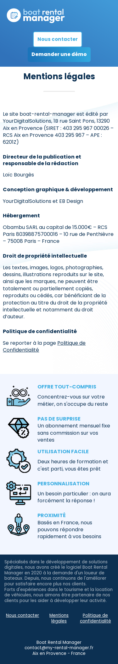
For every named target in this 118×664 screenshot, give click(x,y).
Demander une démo (59, 54)
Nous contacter (57, 39)
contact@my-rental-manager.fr (59, 648)
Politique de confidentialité (95, 618)
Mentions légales (59, 618)
